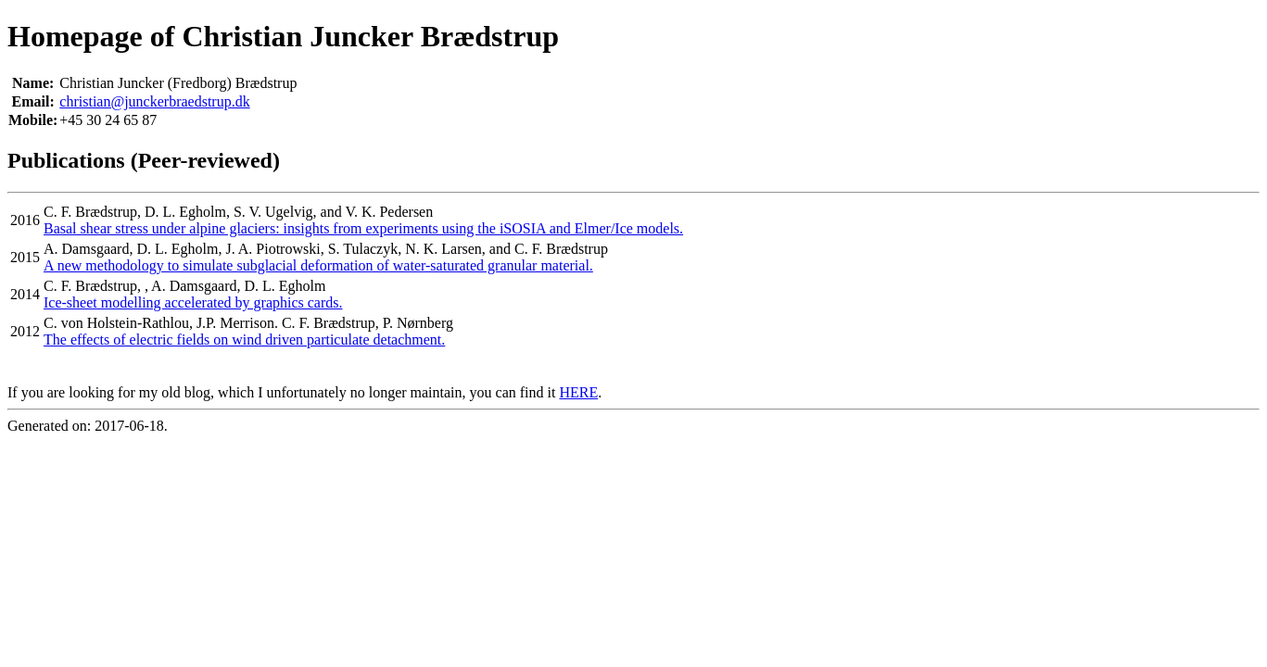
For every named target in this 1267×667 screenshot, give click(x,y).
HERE (578, 392)
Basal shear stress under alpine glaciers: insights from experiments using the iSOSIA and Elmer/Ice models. (363, 228)
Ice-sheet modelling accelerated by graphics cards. (193, 302)
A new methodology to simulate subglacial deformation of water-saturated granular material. (318, 265)
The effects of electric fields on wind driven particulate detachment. (244, 339)
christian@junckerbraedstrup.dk (154, 101)
